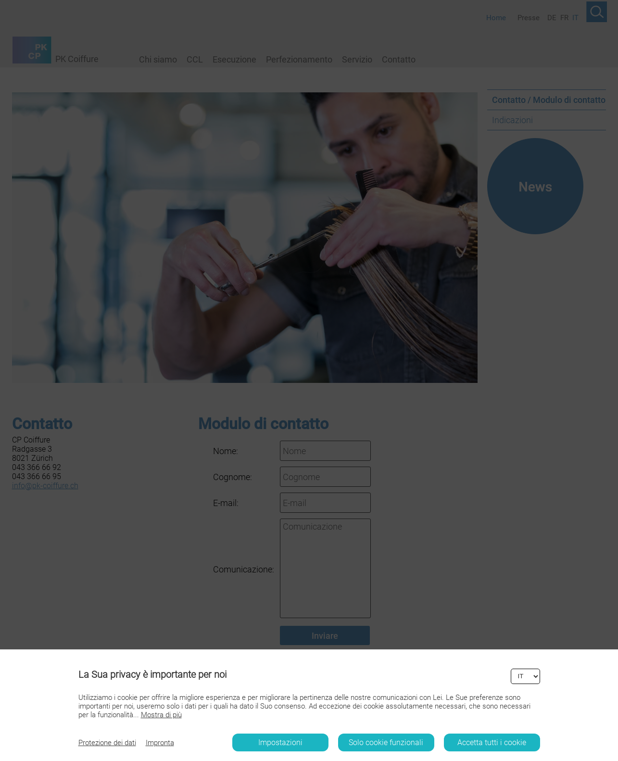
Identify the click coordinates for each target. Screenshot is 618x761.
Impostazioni (280, 742)
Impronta (160, 742)
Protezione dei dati (107, 742)
